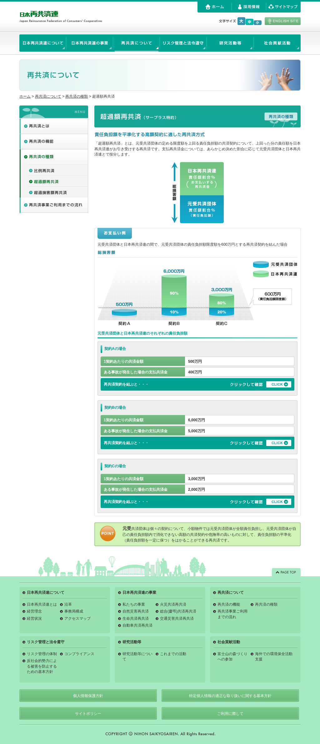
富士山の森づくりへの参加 (233, 656)
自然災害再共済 (135, 611)
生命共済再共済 (135, 618)
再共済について (48, 96)
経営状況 (34, 618)
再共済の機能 (229, 604)
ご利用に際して (230, 713)
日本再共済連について (45, 592)
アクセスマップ (77, 618)
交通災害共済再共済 (177, 618)
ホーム (25, 96)
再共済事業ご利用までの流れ (233, 614)
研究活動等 (131, 642)
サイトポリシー (88, 713)
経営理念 (34, 611)
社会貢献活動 (229, 642)
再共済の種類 (76, 96)
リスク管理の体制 (42, 654)
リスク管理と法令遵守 (45, 642)
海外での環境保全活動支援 (273, 656)
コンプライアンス (79, 654)
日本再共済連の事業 (139, 592)
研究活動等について (137, 656)
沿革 (68, 604)
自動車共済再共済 (137, 625)
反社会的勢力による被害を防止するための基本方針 (42, 666)
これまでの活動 (173, 654)
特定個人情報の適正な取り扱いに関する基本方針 (230, 696)
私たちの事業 (133, 604)
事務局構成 (73, 611)
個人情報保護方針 (88, 696)
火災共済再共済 (173, 604)
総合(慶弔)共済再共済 (178, 611)
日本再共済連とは (42, 604)
